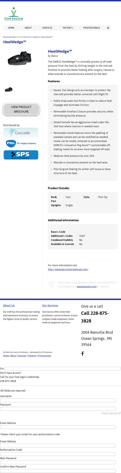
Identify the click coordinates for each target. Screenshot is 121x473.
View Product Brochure (21, 109)
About (28, 28)
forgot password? (111, 413)
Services (47, 28)
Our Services (50, 305)
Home (11, 28)
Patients (68, 28)
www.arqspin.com (87, 286)
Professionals (91, 28)
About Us (9, 305)
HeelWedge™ (46, 37)
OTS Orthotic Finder (28, 37)
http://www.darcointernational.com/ (68, 269)
